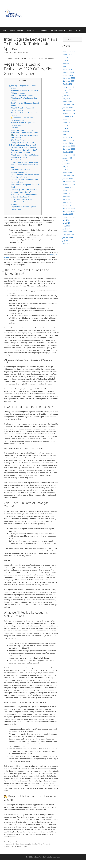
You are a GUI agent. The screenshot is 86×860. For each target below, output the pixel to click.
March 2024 (67, 102)
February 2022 (68, 176)
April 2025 (66, 66)
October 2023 (68, 116)
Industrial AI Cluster (58, 30)
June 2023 (66, 128)
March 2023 (67, 137)
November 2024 (69, 81)
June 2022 (66, 164)
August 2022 (67, 158)
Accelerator (33, 30)
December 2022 (69, 146)
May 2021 (66, 196)
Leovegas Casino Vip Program (22, 142)
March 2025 (67, 69)
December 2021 (69, 181)
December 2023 (69, 110)
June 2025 (66, 60)
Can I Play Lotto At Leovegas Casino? (25, 103)
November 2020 (69, 211)
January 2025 (68, 75)
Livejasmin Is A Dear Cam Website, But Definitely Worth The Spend (28, 844)
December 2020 (69, 208)
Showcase (44, 30)
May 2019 (66, 243)
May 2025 (66, 63)
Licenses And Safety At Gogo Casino (24, 162)
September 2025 (69, 51)
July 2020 (66, 220)
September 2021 (69, 190)
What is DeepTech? (16, 30)
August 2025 (67, 54)
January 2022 (68, 178)
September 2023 (69, 119)
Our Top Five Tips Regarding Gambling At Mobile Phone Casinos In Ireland (24, 201)
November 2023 (69, 113)
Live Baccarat (16, 209)
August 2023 (67, 122)
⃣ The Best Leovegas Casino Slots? (23, 145)
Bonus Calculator (17, 160)
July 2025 (66, 57)
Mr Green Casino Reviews (20, 170)
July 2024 (66, 93)
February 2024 (68, 105)
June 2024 (66, 96)
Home (4, 30)
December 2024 (69, 78)
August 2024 (67, 90)
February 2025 (68, 72)
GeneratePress (55, 857)
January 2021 (68, 205)
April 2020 (66, 229)
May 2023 (66, 131)
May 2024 (66, 99)
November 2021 (69, 184)
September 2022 (69, 155)
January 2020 (68, 238)
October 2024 (68, 84)
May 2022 (66, 167)
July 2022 (66, 161)
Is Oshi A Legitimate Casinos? (22, 95)
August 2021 (67, 193)
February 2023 (68, 140)
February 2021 (68, 202)
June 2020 (66, 223)
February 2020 (68, 235)
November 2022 (69, 149)
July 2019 (66, 241)
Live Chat (14, 128)
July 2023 (66, 125)
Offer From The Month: (19, 140)
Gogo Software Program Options (23, 207)
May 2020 (66, 226)
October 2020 (68, 214)
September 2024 (69, 87)
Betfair (13, 105)
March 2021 (67, 199)
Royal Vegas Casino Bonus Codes (23, 147)
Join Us (78, 30)
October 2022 (68, 152)
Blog (70, 30)
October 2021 (68, 187)
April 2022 (66, 170)
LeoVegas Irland (11, 842)
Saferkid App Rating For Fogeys (16, 846)
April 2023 (66, 134)
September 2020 (69, 217)
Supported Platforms (19, 172)
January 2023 (68, 143)
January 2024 (68, 107)
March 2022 (67, 172)
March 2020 (67, 232)
